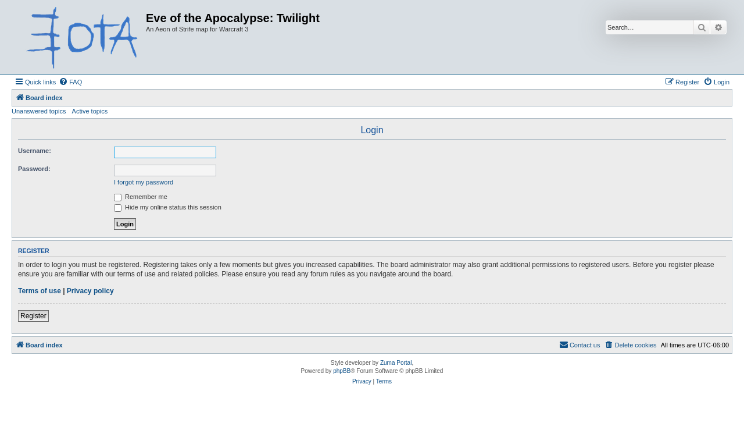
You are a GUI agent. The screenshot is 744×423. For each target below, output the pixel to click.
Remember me (140, 196)
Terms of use (39, 291)
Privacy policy (90, 291)
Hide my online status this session (167, 207)
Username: (34, 150)
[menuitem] (70, 82)
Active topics (90, 111)
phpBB (341, 371)
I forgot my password (143, 182)
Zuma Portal (396, 363)
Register (33, 316)
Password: (34, 168)
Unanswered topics (39, 111)
